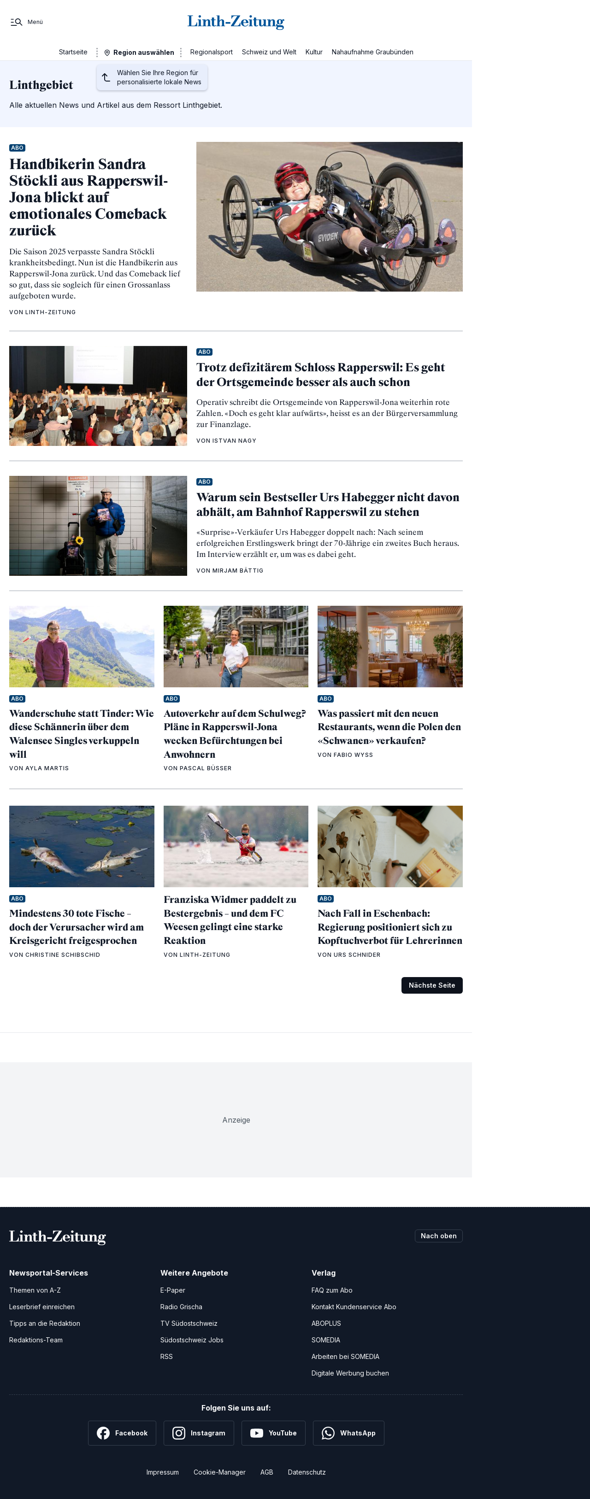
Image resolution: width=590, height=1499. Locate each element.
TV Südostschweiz (189, 1323)
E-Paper (172, 1290)
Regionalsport (211, 52)
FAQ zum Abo (332, 1290)
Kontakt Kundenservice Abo (354, 1307)
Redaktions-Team (36, 1340)
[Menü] (26, 22)
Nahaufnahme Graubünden (372, 52)
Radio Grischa (181, 1307)
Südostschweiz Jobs (192, 1340)
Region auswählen (143, 52)
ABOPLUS (326, 1323)
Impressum (163, 1472)
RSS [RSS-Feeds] (166, 1356)
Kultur (314, 52)
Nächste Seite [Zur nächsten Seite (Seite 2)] (432, 985)
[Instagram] (199, 1433)
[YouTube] (274, 1433)
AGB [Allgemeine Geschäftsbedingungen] (266, 1472)
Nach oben (439, 1236)
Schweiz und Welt (269, 52)
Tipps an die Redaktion (44, 1323)
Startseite (73, 52)
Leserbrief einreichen (42, 1307)
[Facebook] (122, 1433)
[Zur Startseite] (236, 22)
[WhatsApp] (348, 1433)
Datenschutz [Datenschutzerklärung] (307, 1472)
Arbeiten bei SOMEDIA (345, 1356)
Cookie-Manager (220, 1472)
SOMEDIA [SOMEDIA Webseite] (326, 1340)
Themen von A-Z (35, 1290)
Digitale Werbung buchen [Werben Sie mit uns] (350, 1373)
